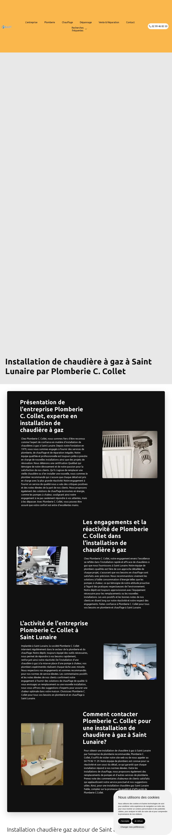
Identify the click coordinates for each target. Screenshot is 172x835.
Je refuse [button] (138, 821)
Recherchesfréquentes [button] (78, 29)
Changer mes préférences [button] (132, 827)
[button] (86, 29)
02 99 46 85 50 (158, 26)
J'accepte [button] (124, 821)
